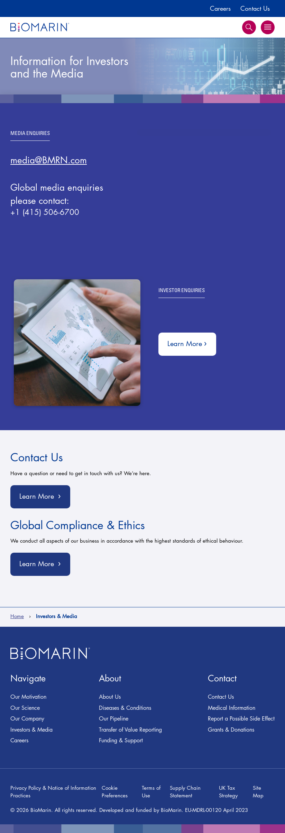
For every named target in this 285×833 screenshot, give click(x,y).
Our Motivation (28, 696)
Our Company (27, 718)
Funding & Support (121, 740)
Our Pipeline (113, 718)
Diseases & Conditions (125, 708)
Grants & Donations (231, 729)
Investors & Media (31, 729)
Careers (220, 8)
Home (17, 616)
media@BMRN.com (48, 160)
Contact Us (255, 8)
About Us (110, 696)
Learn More (191, 342)
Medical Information (231, 708)
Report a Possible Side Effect (241, 718)
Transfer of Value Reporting (130, 729)
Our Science (25, 708)
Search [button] (249, 27)
